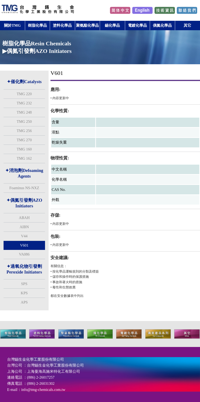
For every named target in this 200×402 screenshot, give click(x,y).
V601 (24, 245)
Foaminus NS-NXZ (24, 188)
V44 (24, 236)
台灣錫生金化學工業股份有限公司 (55, 365)
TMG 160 (24, 149)
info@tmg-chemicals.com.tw (43, 390)
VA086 (24, 254)
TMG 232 (24, 103)
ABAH (24, 218)
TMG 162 (24, 158)
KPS (24, 293)
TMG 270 (24, 140)
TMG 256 (24, 131)
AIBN (24, 227)
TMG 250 (24, 122)
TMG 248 (24, 112)
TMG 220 (24, 94)
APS (24, 302)
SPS (24, 284)
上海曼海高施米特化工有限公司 (53, 371)
